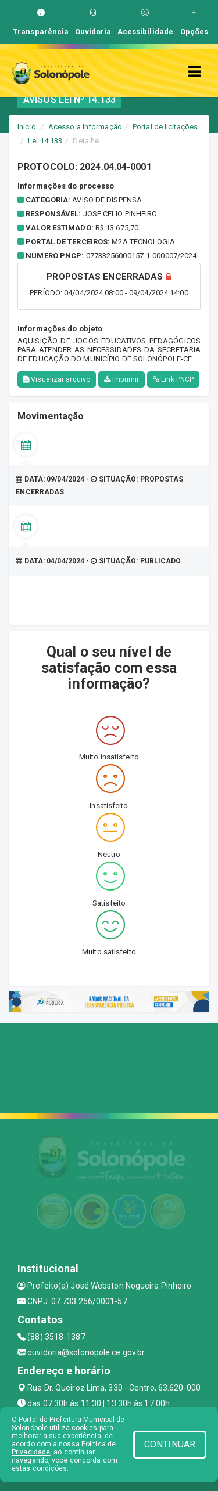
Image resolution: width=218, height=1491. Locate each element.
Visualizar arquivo (56, 379)
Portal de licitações (165, 126)
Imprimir (121, 379)
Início (26, 126)
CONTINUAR (169, 1444)
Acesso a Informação (85, 126)
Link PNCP (173, 379)
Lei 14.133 (45, 140)
